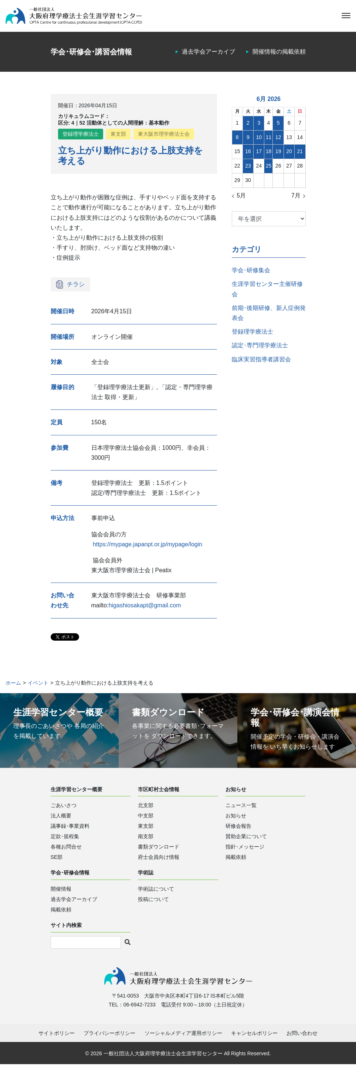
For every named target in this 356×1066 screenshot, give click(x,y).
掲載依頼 (236, 858)
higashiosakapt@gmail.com (145, 607)
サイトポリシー (56, 1035)
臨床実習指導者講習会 (261, 360)
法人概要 (61, 817)
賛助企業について (246, 838)
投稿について (153, 901)
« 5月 (239, 197)
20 (289, 153)
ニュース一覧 (241, 807)
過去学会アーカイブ (208, 53)
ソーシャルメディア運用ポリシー (183, 1035)
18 (269, 153)
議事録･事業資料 (70, 827)
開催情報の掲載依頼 (279, 53)
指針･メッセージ (245, 848)
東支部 (118, 135)
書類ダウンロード (158, 848)
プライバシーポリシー (109, 1035)
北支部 (145, 807)
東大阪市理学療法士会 (164, 135)
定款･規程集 (65, 838)
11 (269, 138)
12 (278, 138)
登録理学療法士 (80, 135)
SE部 (57, 858)
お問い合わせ (302, 1035)
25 (269, 167)
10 (259, 138)
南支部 (145, 838)
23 (248, 167)
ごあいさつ (64, 807)
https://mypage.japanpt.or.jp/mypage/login (147, 545)
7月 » (298, 197)
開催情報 (61, 890)
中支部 (145, 817)
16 (248, 153)
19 (278, 153)
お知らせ (236, 817)
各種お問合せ (66, 848)
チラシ (76, 286)
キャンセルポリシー (254, 1035)
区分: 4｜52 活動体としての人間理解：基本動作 (114, 124)
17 (259, 153)
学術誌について (156, 890)
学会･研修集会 (251, 271)
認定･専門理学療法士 (260, 347)
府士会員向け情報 (158, 858)
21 (300, 153)
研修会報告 (238, 827)
